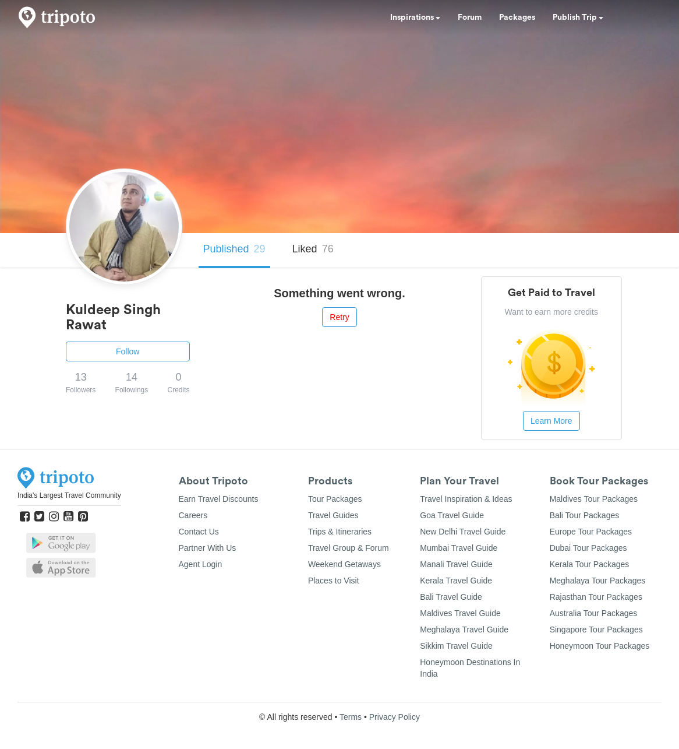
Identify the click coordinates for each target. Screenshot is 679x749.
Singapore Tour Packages (596, 629)
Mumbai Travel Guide (458, 548)
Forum (470, 17)
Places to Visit (333, 580)
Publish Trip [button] (578, 17)
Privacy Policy (394, 717)
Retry (339, 317)
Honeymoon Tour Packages (600, 645)
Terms (351, 717)
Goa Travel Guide (452, 515)
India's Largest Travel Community (69, 495)
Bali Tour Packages (585, 515)
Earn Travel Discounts (219, 499)
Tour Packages (335, 499)
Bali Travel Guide (451, 597)
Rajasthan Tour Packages (596, 597)
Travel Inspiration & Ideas (466, 499)
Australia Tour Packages (594, 613)
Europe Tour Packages (591, 531)
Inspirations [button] (415, 17)
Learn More (551, 421)
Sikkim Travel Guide (456, 645)
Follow (127, 351)
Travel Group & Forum (348, 548)
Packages (517, 17)
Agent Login (200, 564)
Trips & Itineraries (340, 531)
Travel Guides (333, 515)
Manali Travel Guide (456, 564)
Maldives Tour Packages (594, 499)
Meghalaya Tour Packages (598, 580)
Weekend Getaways (344, 564)
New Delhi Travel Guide (462, 531)
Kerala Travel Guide (456, 580)
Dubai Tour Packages (588, 548)
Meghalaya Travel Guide (464, 629)
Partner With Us (207, 548)
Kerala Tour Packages (590, 564)
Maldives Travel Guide (460, 613)
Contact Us (199, 531)
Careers (193, 515)
